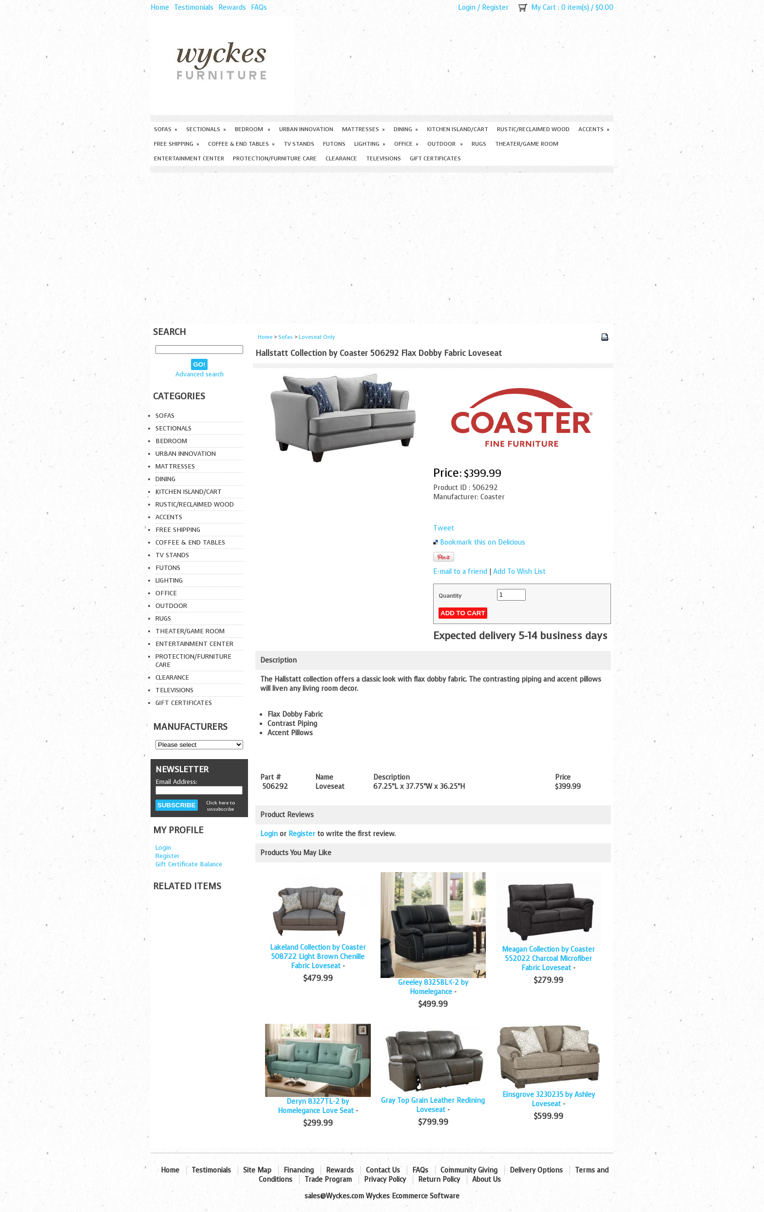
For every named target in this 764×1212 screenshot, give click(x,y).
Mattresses (363, 129)
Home (160, 7)
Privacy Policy (385, 1179)
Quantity (450, 596)
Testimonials (193, 7)
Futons (334, 144)
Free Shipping (176, 144)
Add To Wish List (519, 571)
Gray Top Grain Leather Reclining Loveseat (433, 1105)
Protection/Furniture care (275, 158)
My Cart (543, 7)
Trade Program (328, 1179)
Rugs (479, 144)
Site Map (257, 1170)
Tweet (443, 528)
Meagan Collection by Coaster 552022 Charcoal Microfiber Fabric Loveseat (548, 959)
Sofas (165, 129)
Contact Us (383, 1170)
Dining (406, 129)
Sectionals (206, 129)
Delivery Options (536, 1170)
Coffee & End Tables (241, 144)
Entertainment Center (189, 158)
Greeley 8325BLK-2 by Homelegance (433, 987)
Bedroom (252, 129)
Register (495, 7)
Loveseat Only (317, 337)
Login (467, 7)
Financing (299, 1170)
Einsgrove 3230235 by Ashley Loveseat (548, 1099)
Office (406, 144)
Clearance (341, 158)
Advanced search (199, 374)
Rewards (232, 7)
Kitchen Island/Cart (457, 129)
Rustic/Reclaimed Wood (533, 129)
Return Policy (439, 1179)
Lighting (369, 144)
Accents (594, 129)
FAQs (259, 7)
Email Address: (176, 782)
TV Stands (299, 144)
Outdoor (445, 144)
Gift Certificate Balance (188, 864)
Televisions (383, 158)
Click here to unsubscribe (220, 806)
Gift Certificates (435, 158)
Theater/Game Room (526, 144)
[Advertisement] (382, 245)
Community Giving (468, 1170)
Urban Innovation (306, 129)
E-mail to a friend (460, 571)
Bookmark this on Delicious (482, 542)
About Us (486, 1179)
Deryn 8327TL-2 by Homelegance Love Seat (316, 1106)
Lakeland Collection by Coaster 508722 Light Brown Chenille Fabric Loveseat (318, 957)
